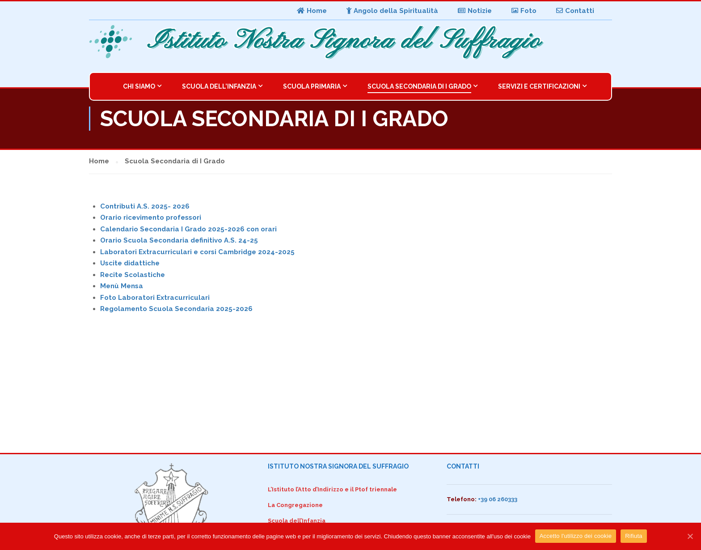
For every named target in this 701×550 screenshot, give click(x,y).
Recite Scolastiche (132, 275)
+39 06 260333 (497, 499)
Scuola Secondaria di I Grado (419, 86)
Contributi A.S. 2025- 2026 (145, 206)
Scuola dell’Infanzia (219, 86)
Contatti (575, 11)
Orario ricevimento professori (150, 217)
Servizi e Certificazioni (539, 86)
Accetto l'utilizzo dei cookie (576, 536)
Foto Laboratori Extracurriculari (155, 298)
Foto (523, 11)
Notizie (475, 11)
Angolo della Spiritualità (392, 11)
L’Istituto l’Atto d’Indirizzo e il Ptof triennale (332, 489)
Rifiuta (634, 536)
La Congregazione (295, 505)
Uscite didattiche (130, 263)
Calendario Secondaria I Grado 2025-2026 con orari (188, 229)
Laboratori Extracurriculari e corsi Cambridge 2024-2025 (197, 252)
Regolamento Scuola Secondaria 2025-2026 (176, 309)
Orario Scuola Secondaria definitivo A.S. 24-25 (179, 240)
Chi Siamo (139, 86)
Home (312, 11)
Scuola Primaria (312, 86)
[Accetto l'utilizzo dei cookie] (689, 536)
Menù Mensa (121, 286)
